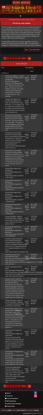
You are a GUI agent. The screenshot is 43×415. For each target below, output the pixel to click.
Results (32, 19)
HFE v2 (8, 393)
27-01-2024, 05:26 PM (34, 330)
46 (28, 168)
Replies (31, 67)
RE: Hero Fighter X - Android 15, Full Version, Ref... (13, 82)
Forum (27, 67)
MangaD (33, 79)
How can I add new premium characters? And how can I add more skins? (14, 280)
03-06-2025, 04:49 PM (34, 100)
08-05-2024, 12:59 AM (34, 301)
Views (31, 71)
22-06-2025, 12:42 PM (34, 76)
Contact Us (9, 396)
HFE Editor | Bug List (16, 216)
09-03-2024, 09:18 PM (34, 309)
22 (19, 58)
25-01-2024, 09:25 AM (34, 368)
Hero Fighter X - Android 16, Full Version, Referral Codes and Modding (14, 77)
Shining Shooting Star (16, 239)
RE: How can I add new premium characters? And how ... (14, 285)
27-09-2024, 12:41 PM (34, 217)
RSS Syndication (10, 401)
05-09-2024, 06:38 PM (34, 267)
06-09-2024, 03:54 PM (34, 239)
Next (24, 58)
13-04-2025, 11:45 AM (34, 133)
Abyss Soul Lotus (15, 255)
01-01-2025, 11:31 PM (34, 193)
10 (28, 99)
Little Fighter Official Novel (16, 270)
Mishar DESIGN (21, 410)
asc (7, 73)
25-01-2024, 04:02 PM (34, 352)
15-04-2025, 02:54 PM (34, 115)
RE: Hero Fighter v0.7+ (14, 101)
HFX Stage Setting (15, 367)
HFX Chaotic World (15, 115)
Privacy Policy (10, 406)
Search (27, 19)
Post (2, 67)
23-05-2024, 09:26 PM (34, 279)
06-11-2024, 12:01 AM (34, 205)
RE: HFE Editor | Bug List (15, 218)
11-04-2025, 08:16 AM (34, 151)
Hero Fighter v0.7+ (15, 99)
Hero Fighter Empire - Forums (17, 19)
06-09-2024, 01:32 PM (34, 255)
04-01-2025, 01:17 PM (34, 181)
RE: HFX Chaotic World (15, 117)
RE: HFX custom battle (15, 135)
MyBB (9, 410)
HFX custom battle (15, 133)
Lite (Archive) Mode (11, 398)
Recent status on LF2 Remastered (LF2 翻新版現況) (13, 309)
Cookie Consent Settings (13, 403)
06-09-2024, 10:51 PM (34, 227)
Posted (3, 73)
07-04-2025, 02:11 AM (34, 169)
